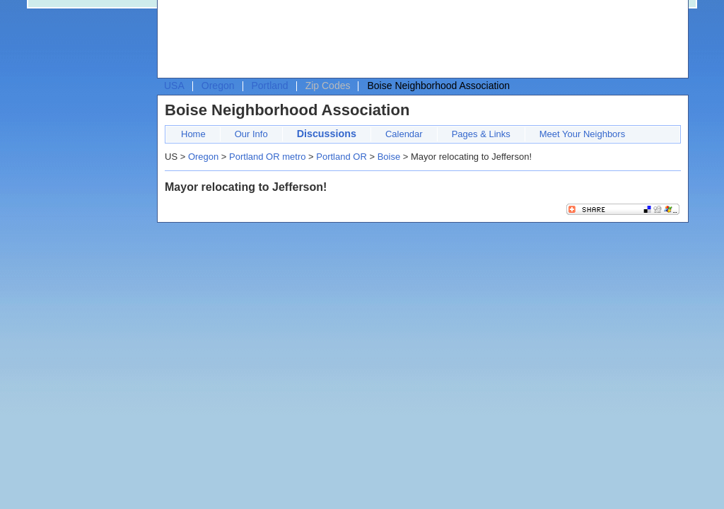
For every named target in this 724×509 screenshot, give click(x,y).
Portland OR (341, 156)
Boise (389, 156)
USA (174, 85)
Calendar (404, 134)
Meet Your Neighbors (582, 134)
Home (193, 134)
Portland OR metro (267, 156)
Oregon (218, 85)
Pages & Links (481, 134)
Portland (270, 85)
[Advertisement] (419, 39)
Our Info (251, 134)
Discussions (326, 133)
